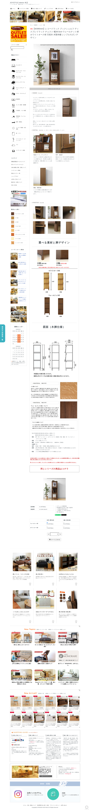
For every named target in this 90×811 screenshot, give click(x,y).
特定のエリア (33, 741)
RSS (12, 185)
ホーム (12, 8)
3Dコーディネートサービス (17, 164)
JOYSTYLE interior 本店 (19, 3)
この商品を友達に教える (62, 509)
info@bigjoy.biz (68, 773)
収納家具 (35, 25)
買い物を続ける (60, 512)
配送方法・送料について (16, 182)
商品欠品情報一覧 (2, 333)
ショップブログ (48, 8)
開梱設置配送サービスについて (18, 161)
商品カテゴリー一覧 (15, 173)
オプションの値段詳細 (62, 506)
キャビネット (47, 114)
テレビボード (41, 114)
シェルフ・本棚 (42, 25)
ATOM (15, 185)
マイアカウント (75, 2)
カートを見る (70, 8)
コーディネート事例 (23, 8)
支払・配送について (36, 8)
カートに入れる (54, 539)
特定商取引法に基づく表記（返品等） (65, 507)
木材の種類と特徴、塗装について (18, 167)
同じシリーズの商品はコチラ (55, 469)
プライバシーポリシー (55, 805)
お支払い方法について (16, 179)
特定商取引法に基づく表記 (43, 805)
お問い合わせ (59, 8)
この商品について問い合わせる (63, 510)
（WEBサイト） (73, 768)
